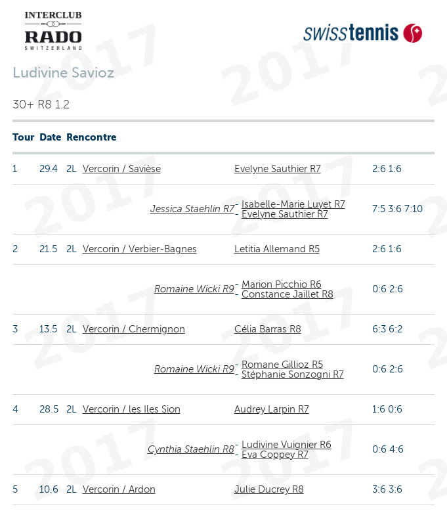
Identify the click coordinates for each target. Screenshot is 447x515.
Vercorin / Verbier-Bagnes (140, 249)
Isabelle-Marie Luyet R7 (293, 204)
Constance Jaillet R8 (287, 294)
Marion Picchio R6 (282, 284)
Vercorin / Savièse (122, 169)
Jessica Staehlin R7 (192, 209)
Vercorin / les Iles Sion (132, 409)
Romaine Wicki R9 (194, 289)
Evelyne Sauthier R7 (277, 169)
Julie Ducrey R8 (269, 489)
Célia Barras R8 (267, 329)
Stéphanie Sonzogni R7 (293, 374)
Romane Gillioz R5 (282, 364)
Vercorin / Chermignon (134, 329)
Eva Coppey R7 (275, 454)
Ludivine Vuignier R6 (286, 444)
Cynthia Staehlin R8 (191, 449)
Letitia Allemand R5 (277, 249)
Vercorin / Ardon (119, 489)
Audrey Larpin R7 (271, 409)
